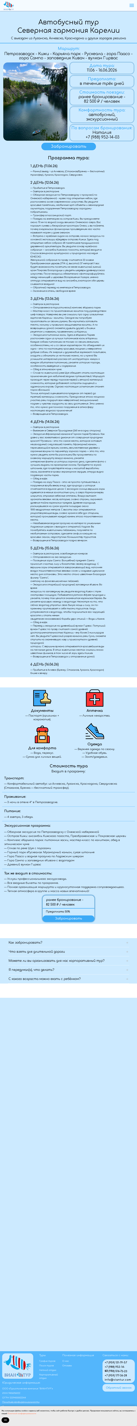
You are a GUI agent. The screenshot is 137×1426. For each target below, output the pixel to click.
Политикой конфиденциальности (22, 1413)
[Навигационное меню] (132, 5)
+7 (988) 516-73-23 (116, 1371)
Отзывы (67, 1365)
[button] (68, 146)
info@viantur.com (118, 1379)
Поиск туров (46, 1365)
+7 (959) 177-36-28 (116, 1375)
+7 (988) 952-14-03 (102, 137)
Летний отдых (47, 1370)
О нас (65, 1361)
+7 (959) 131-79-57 (116, 1362)
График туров (47, 1361)
